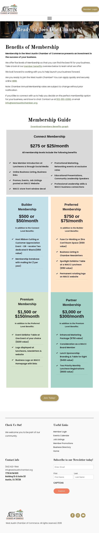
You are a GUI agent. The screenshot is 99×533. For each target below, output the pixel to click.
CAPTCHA (58, 483)
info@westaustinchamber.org (21, 102)
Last (76, 473)
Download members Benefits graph (49, 126)
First (55, 473)
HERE (14, 80)
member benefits (33, 66)
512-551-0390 (63, 99)
